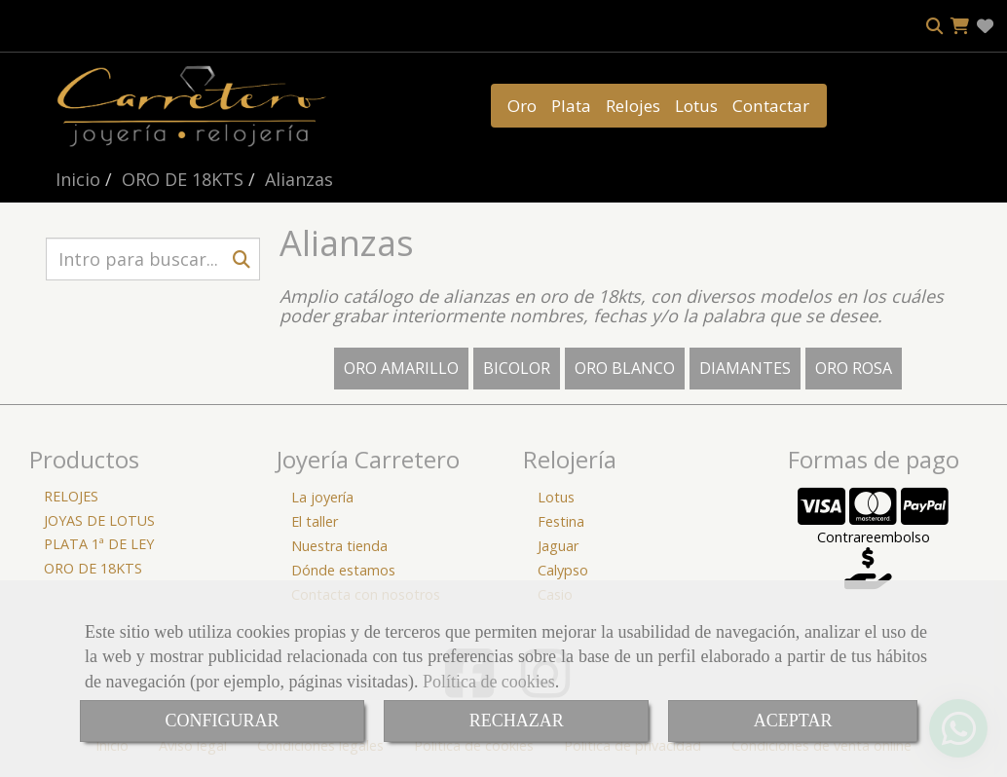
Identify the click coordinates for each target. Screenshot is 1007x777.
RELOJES (71, 496)
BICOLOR (516, 368)
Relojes (633, 105)
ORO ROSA (853, 368)
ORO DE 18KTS (93, 568)
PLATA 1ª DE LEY (99, 544)
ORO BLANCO (625, 368)
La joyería (322, 497)
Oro (522, 105)
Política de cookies (489, 681)
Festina (561, 521)
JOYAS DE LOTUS (99, 520)
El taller (314, 521)
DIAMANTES (745, 368)
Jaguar (558, 545)
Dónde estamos (343, 570)
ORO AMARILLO (401, 368)
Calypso (563, 570)
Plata (571, 105)
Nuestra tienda (339, 545)
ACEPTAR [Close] (793, 720)
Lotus (696, 105)
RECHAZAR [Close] (516, 720)
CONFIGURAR (223, 720)
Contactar (770, 105)
